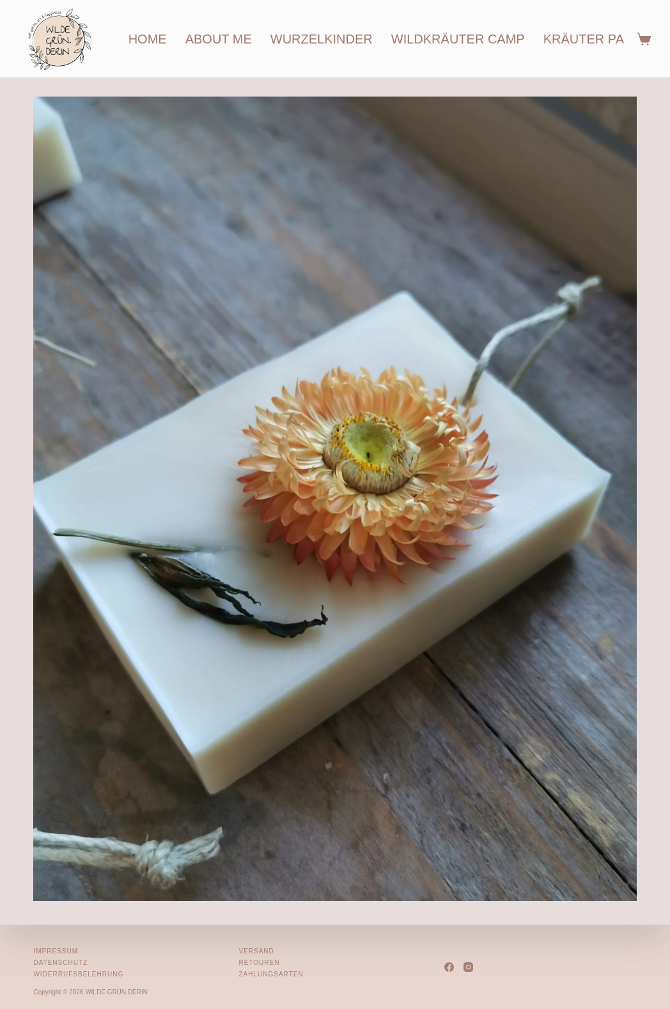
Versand (256, 951)
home (148, 39)
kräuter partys (600, 39)
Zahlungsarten (270, 974)
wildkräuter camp (458, 39)
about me (218, 39)
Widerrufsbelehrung (78, 974)
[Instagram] (468, 967)
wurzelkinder (321, 39)
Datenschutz (60, 962)
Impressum (55, 951)
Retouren (258, 962)
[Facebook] (449, 967)
